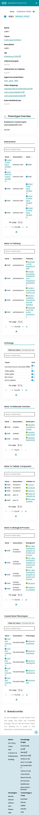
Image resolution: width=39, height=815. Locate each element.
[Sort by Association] (23, 157)
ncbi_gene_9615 (11, 81)
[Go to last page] (26, 227)
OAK (22, 812)
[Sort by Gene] (10, 157)
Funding (11, 759)
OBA (9, 813)
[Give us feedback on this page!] (36, 732)
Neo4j (24, 752)
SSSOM (23, 809)
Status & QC (25, 759)
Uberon (11, 800)
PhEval (23, 802)
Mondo (11, 796)
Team (10, 746)
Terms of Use (26, 771)
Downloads (25, 746)
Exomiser (24, 799)
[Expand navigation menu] (36, 3)
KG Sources (25, 781)
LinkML (23, 806)
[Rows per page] (20, 222)
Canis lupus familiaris (12, 40)
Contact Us (12, 753)
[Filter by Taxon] (21, 350)
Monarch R (26, 756)
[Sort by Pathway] (34, 258)
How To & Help (26, 762)
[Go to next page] (22, 227)
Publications (13, 756)
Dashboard (25, 784)
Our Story (11, 743)
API (23, 749)
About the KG (26, 777)
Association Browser (25, 788)
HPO (9, 806)
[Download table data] (16, 232)
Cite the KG (25, 774)
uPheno (11, 803)
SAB (9, 750)
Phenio (10, 809)
